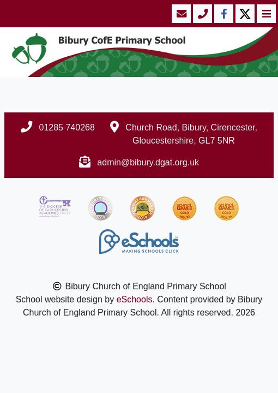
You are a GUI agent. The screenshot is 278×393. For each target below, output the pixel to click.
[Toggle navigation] (265, 13)
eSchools (135, 299)
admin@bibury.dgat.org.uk (148, 162)
